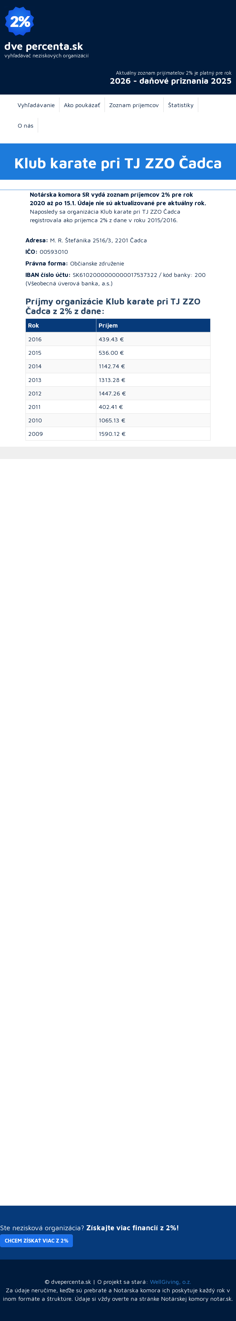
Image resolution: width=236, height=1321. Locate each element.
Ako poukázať (82, 104)
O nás (25, 125)
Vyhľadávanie (36, 104)
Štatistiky (181, 104)
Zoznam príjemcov (134, 104)
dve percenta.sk (43, 46)
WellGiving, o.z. (170, 1281)
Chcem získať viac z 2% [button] (36, 1241)
